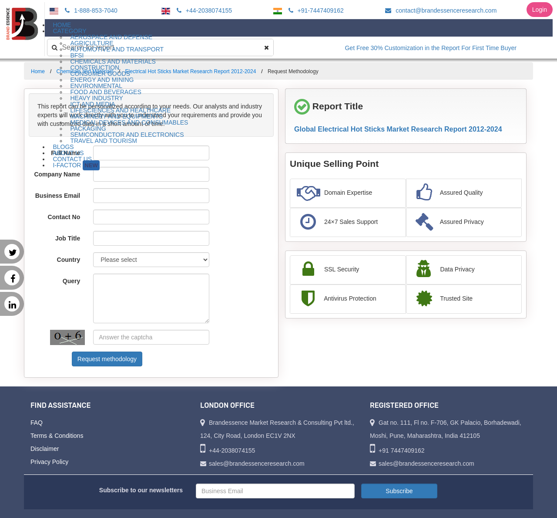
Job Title (67, 238)
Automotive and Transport (117, 49)
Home (38, 71)
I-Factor (76, 165)
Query (71, 281)
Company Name (57, 174)
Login (539, 9)
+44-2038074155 (203, 10)
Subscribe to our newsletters (141, 490)
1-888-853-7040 (89, 10)
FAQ (36, 422)
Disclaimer (44, 448)
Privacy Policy (49, 461)
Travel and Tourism (103, 140)
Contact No (64, 216)
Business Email (58, 195)
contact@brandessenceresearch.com (440, 10)
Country (69, 259)
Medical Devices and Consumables (129, 122)
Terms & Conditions (56, 435)
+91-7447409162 (315, 10)
